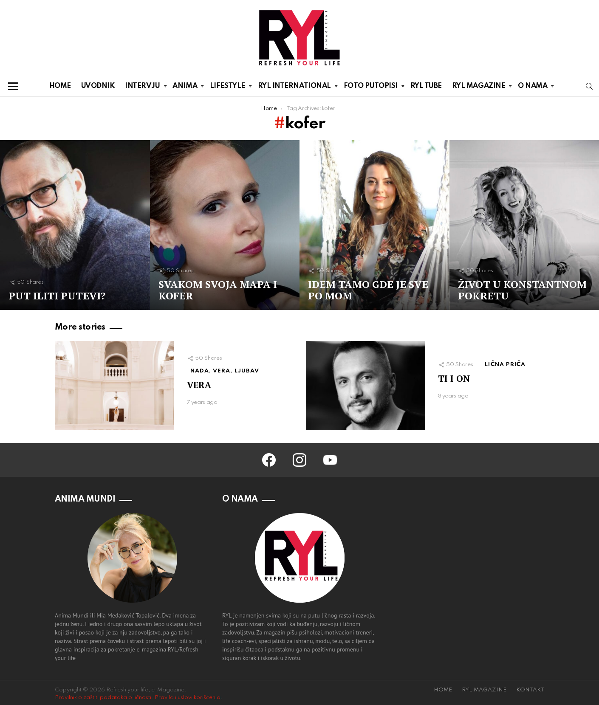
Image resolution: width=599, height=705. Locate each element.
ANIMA (184, 87)
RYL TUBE (426, 86)
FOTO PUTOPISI (371, 87)
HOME (60, 86)
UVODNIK (98, 86)
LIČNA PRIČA (505, 364)
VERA (199, 385)
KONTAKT (530, 690)
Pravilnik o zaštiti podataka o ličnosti (103, 697)
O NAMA (532, 87)
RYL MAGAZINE (479, 87)
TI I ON (454, 378)
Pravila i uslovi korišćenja (187, 697)
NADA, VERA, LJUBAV (225, 371)
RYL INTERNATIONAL (294, 87)
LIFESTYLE (227, 87)
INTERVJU (142, 87)
